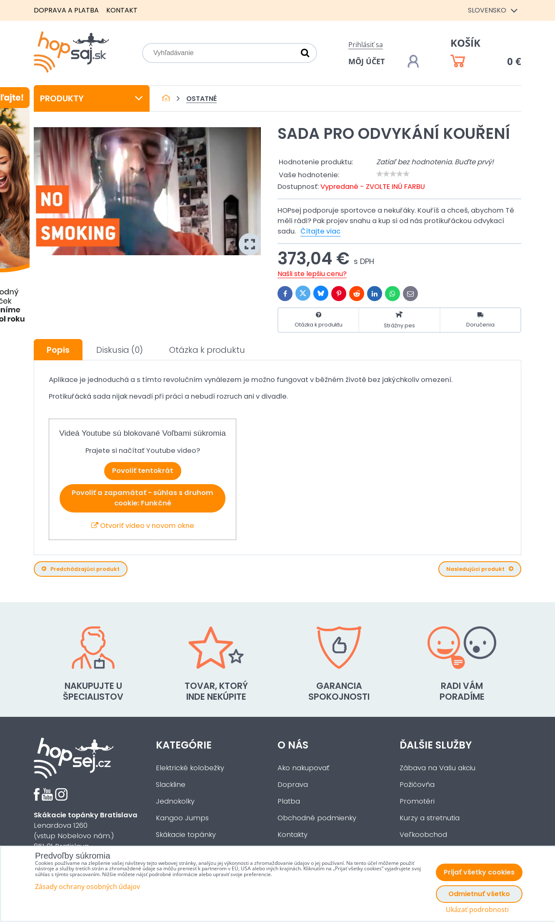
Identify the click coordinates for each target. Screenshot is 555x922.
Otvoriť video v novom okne (142, 525)
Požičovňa (417, 784)
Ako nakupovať (303, 768)
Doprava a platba (66, 10)
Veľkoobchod (423, 834)
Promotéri (417, 801)
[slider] (393, 174)
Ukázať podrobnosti (477, 909)
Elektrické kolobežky (190, 768)
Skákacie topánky (186, 834)
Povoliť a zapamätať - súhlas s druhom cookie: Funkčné (142, 498)
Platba (289, 801)
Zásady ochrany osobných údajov (87, 886)
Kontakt (122, 10)
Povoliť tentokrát (142, 470)
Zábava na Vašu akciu (437, 768)
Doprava (293, 784)
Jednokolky (175, 801)
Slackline (170, 784)
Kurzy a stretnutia (430, 818)
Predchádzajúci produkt (81, 569)
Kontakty (293, 834)
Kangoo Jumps (182, 818)
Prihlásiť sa (365, 44)
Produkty (91, 98)
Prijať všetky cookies (479, 872)
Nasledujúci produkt (479, 569)
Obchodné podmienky (317, 818)
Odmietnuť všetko (479, 894)
